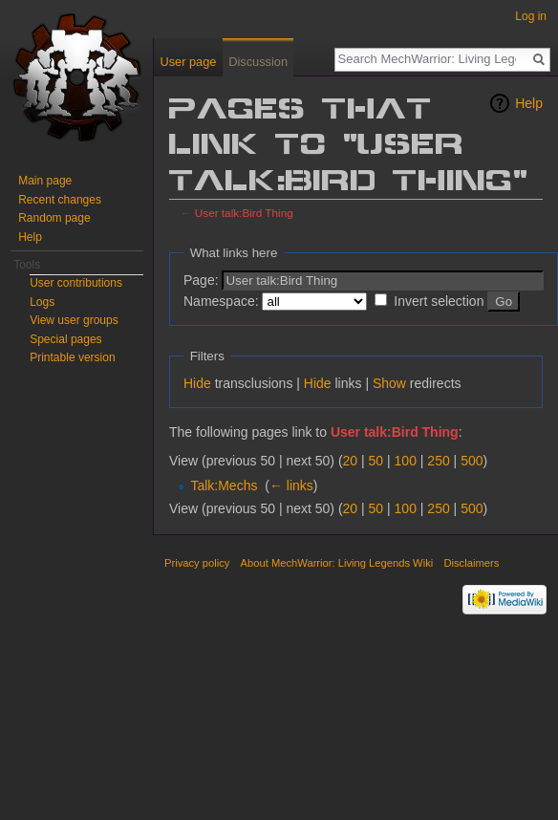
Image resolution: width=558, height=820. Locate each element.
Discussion (258, 61)
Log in (531, 16)
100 (406, 460)
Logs (42, 302)
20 (350, 460)
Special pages (65, 339)
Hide (197, 383)
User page (188, 61)
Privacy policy (196, 563)
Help (529, 103)
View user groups (74, 320)
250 (438, 460)
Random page (54, 218)
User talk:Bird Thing (244, 212)
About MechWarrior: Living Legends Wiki (337, 563)
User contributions (76, 283)
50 (376, 460)
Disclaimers (471, 563)
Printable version (72, 357)
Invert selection (438, 301)
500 (472, 460)
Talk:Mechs (223, 485)
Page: (201, 280)
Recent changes (59, 199)
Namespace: (221, 301)
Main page (45, 180)
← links (291, 485)
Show (389, 383)
